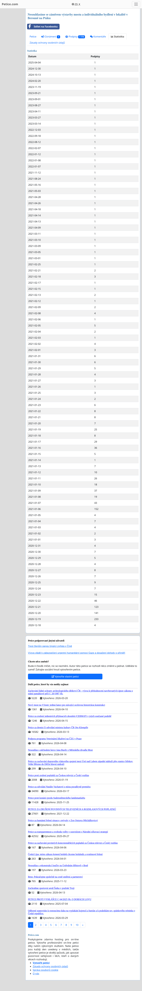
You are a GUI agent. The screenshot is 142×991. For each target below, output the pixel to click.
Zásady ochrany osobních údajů (47, 42)
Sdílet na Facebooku (42, 26)
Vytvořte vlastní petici (65, 676)
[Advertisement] (12, 53)
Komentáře (98, 36)
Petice (33, 36)
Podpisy (75, 36)
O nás (36, 973)
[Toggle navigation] (136, 4)
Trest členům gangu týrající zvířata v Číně (50, 646)
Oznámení (50, 36)
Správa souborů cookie (45, 970)
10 (77, 925)
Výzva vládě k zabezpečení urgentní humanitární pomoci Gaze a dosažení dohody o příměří (76, 653)
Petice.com (10, 4)
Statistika (117, 36)
